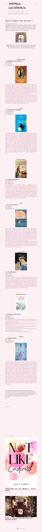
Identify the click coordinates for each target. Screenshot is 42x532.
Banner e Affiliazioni (19, 13)
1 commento (11, 492)
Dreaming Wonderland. (17, 6)
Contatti (27, 13)
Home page (11, 13)
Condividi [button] (6, 402)
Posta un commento (12, 521)
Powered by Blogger (21, 528)
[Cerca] (36, 3)
